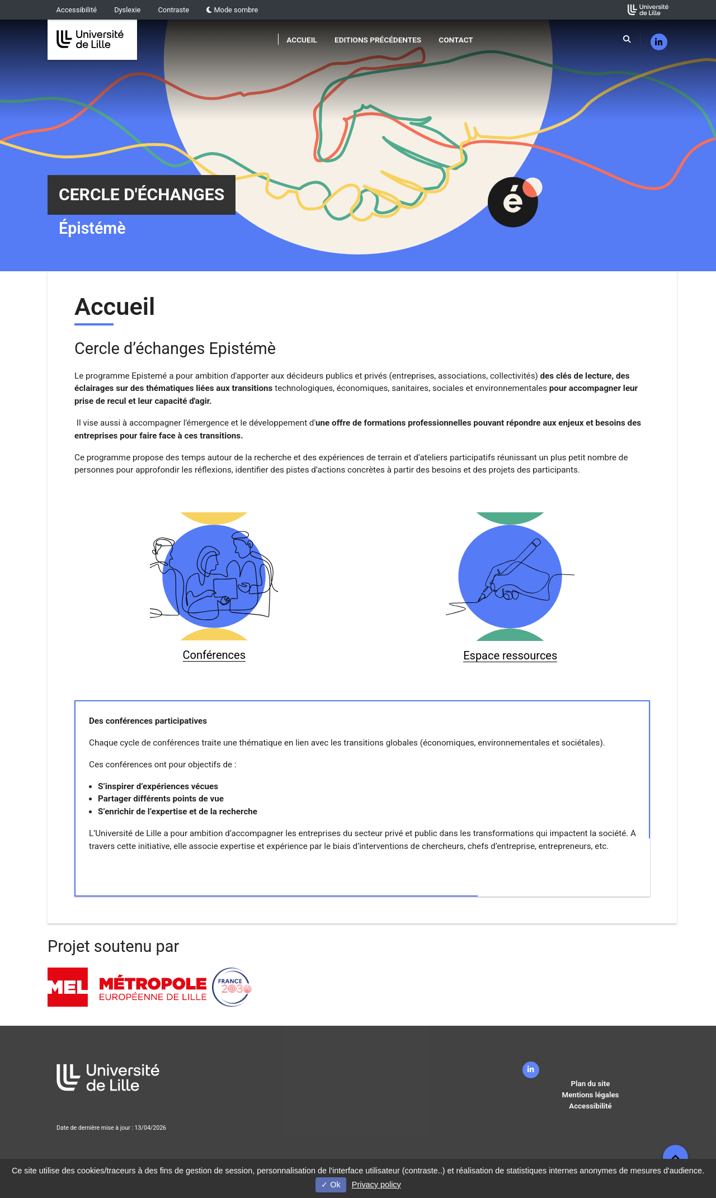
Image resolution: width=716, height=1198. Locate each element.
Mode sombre (232, 10)
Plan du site (590, 1083)
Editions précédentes (378, 39)
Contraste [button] (174, 10)
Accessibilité (76, 10)
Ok (330, 1184)
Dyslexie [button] (127, 10)
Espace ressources (510, 655)
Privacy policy (376, 1184)
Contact (456, 39)
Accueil (301, 39)
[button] (675, 1157)
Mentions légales (590, 1095)
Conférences (214, 655)
